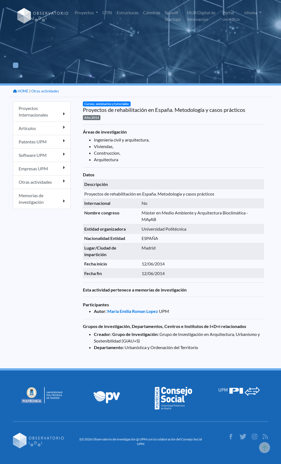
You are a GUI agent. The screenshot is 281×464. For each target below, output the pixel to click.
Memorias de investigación (42, 199)
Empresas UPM (42, 168)
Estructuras (128, 12)
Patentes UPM (42, 141)
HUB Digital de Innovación (201, 16)
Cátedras (151, 12)
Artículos (42, 128)
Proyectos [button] (85, 12)
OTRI (107, 12)
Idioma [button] (251, 12)
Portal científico (231, 16)
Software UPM (42, 155)
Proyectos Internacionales (42, 111)
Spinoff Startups (173, 16)
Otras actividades (45, 91)
